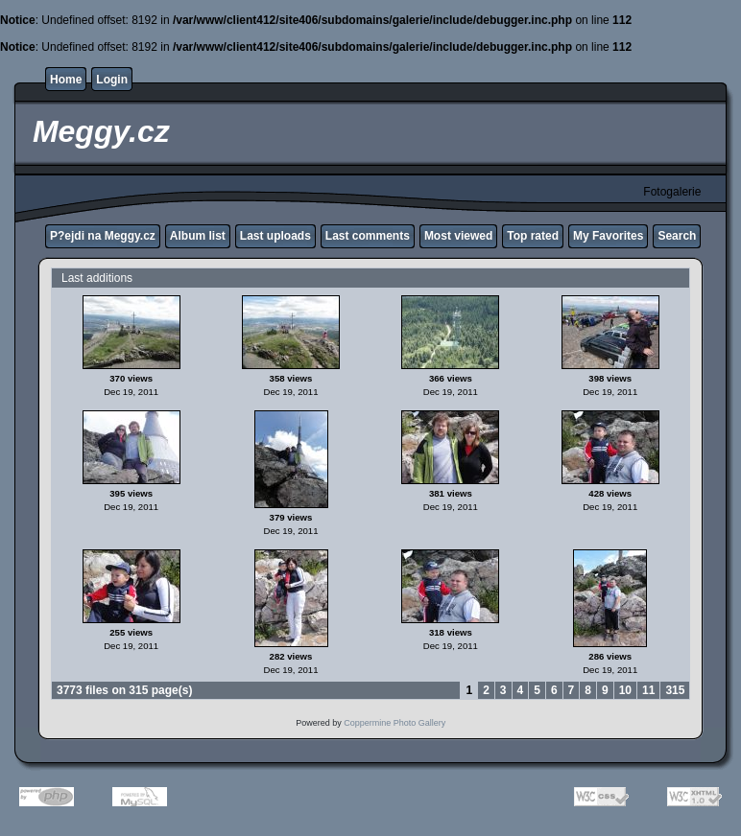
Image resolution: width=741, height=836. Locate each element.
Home (66, 79)
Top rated (533, 236)
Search (676, 236)
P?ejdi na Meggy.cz (102, 236)
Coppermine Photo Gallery (394, 723)
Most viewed (458, 236)
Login (112, 79)
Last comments (367, 236)
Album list (198, 236)
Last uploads (275, 236)
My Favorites (608, 236)
